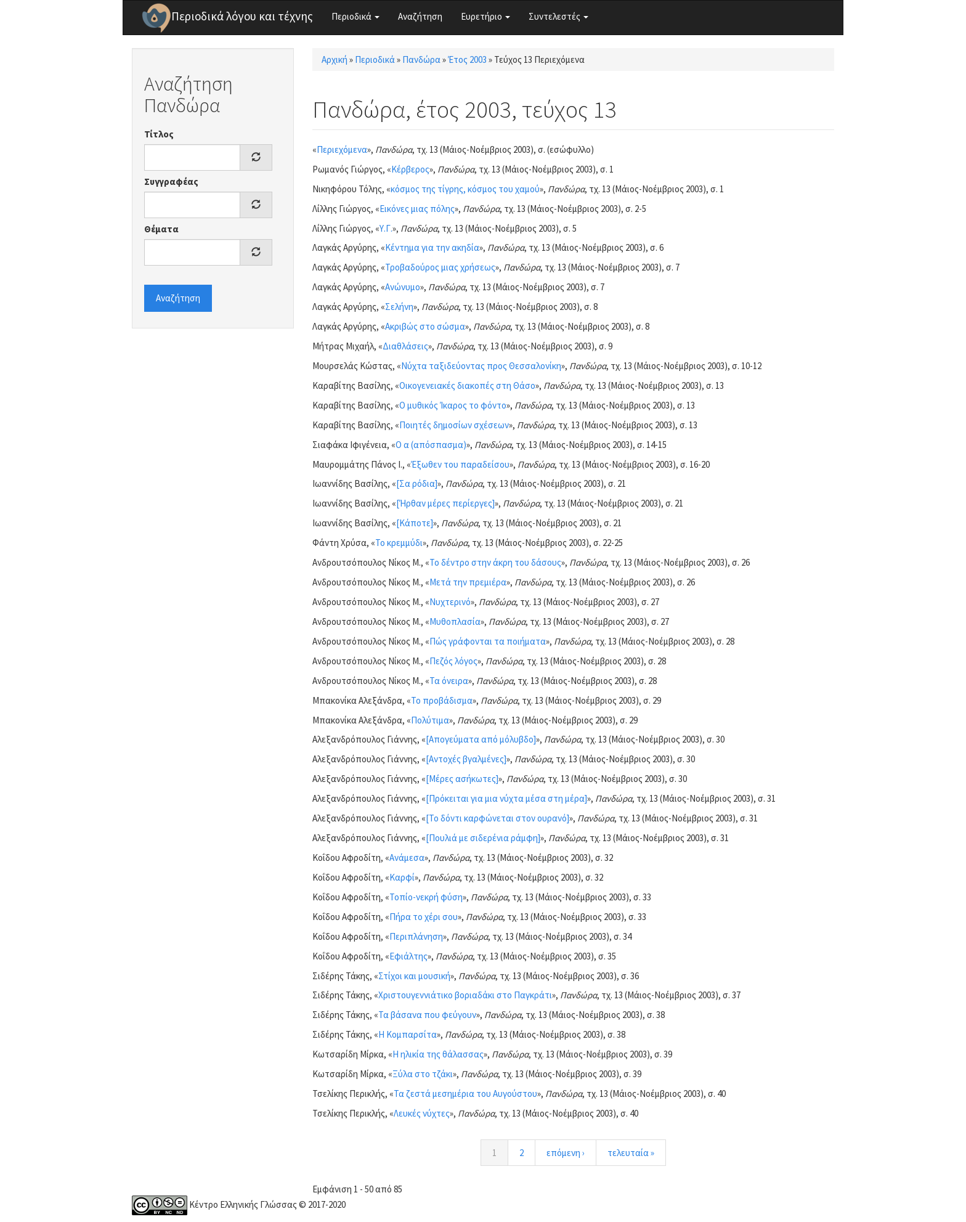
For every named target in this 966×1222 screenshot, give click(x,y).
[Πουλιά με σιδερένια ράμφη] (483, 838)
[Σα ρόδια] (416, 483)
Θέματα (161, 229)
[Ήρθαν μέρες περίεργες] (445, 503)
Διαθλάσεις (405, 346)
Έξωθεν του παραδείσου (460, 464)
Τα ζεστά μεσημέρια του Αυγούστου (465, 1093)
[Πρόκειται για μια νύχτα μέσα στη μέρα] (506, 798)
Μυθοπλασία (455, 621)
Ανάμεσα (406, 857)
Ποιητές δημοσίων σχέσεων (454, 425)
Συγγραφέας (171, 181)
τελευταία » (630, 1153)
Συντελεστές (558, 16)
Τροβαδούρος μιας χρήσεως (440, 267)
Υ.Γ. (386, 228)
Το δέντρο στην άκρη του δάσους (495, 562)
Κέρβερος (410, 169)
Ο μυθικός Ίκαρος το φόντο (452, 405)
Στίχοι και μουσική (414, 976)
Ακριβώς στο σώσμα (425, 326)
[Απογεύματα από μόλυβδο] (481, 739)
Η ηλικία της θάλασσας (438, 1054)
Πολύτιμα (430, 720)
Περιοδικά (355, 16)
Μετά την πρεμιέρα (467, 582)
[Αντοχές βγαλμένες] (466, 759)
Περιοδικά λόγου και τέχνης (242, 16)
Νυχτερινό (450, 602)
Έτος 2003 (467, 59)
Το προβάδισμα (442, 700)
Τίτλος (159, 134)
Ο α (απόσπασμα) (431, 444)
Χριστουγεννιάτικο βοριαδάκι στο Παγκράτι (465, 995)
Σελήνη (399, 306)
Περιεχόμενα (342, 149)
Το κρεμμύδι (399, 542)
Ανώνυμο (402, 287)
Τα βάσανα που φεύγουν (427, 1014)
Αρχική (334, 59)
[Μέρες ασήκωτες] (462, 778)
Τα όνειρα (448, 680)
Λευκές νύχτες (422, 1113)
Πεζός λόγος (453, 661)
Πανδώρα (421, 59)
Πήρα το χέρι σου (423, 917)
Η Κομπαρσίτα (407, 1034)
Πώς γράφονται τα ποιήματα (487, 641)
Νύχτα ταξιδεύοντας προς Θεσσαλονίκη (481, 366)
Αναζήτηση (420, 16)
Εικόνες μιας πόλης (417, 208)
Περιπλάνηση (416, 936)
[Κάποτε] (414, 523)
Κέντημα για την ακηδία (432, 247)
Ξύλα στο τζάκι (422, 1074)
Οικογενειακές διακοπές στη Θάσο (467, 385)
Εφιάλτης (408, 956)
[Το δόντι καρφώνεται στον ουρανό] (497, 818)
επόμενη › (565, 1153)
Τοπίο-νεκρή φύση (426, 897)
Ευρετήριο (485, 16)
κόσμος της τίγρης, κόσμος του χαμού (465, 189)
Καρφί (402, 877)
